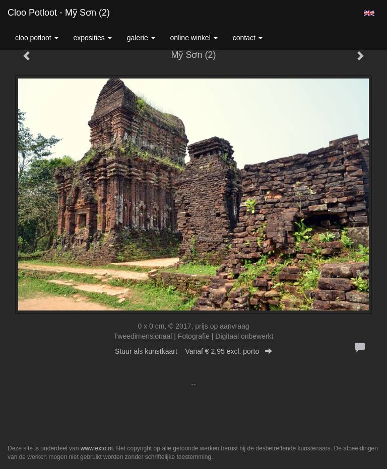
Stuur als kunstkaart (193, 351)
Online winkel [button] (194, 38)
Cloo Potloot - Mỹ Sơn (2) (59, 13)
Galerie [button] (141, 38)
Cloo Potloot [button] (36, 38)
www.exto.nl (97, 448)
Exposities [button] (93, 38)
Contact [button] (248, 38)
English (369, 13)
